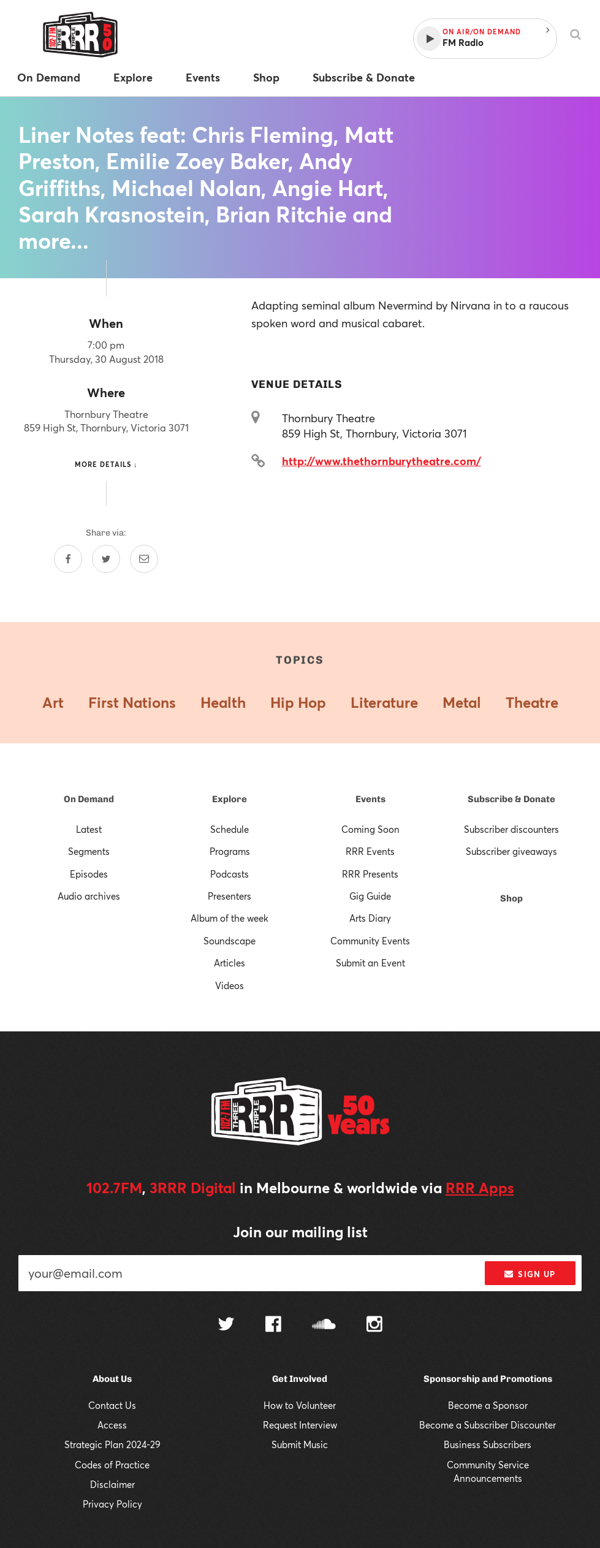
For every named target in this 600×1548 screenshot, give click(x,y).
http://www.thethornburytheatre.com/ (381, 460)
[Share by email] (144, 559)
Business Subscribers (487, 1444)
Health (223, 702)
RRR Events (370, 851)
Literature (384, 702)
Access (112, 1425)
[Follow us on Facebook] (273, 1325)
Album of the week (229, 918)
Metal (461, 702)
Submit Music (300, 1444)
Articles (229, 963)
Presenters (229, 896)
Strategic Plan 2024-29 (112, 1444)
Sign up (529, 1274)
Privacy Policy (112, 1504)
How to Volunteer (300, 1405)
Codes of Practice (112, 1465)
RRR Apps (480, 1187)
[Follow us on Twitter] (226, 1325)
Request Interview (300, 1425)
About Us (112, 1378)
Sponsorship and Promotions (487, 1378)
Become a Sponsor (488, 1405)
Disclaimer (112, 1484)
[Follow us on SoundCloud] (324, 1325)
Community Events (370, 941)
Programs (230, 851)
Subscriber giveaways (511, 851)
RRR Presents (370, 874)
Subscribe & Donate (511, 799)
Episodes (89, 874)
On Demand (89, 799)
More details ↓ (106, 464)
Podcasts (229, 874)
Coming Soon (370, 829)
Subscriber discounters (511, 829)
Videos (229, 985)
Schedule (229, 829)
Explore (229, 799)
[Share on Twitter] (106, 559)
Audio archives (89, 896)
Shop (511, 898)
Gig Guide (370, 896)
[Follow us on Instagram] (374, 1325)
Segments (89, 851)
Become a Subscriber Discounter (487, 1425)
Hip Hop (298, 702)
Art (53, 702)
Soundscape (229, 941)
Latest (89, 829)
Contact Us (112, 1405)
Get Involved (299, 1378)
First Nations (132, 702)
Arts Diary (370, 918)
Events (370, 799)
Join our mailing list (300, 1232)
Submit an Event (370, 963)
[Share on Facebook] (68, 559)
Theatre (532, 702)
